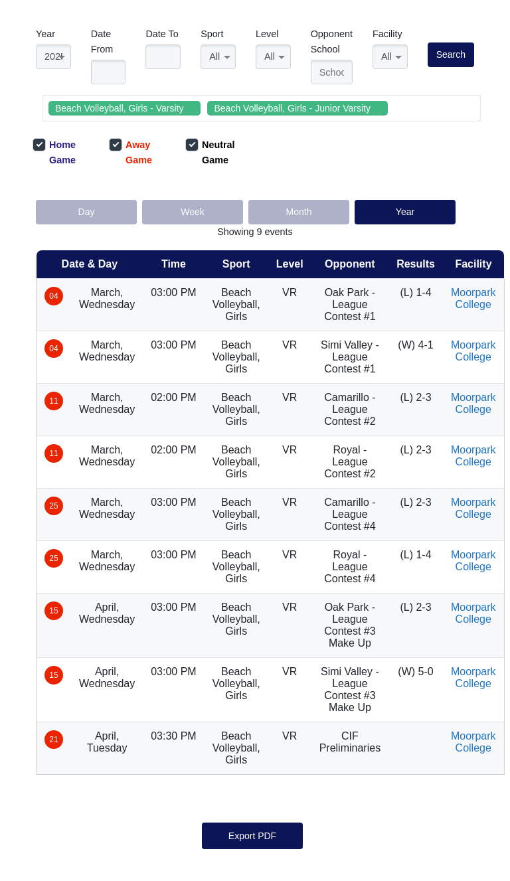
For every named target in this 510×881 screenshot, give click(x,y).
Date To (161, 34)
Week (193, 211)
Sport (212, 34)
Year (45, 34)
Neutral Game (210, 151)
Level (267, 34)
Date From (102, 41)
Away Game (130, 151)
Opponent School (332, 41)
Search (451, 54)
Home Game (54, 151)
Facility (387, 34)
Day (86, 211)
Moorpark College (473, 298)
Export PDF (252, 836)
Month (299, 211)
